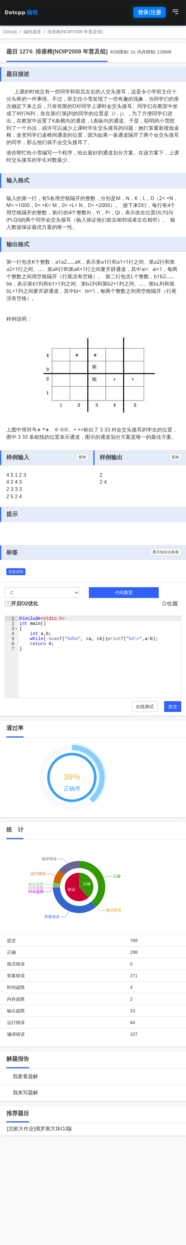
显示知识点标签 (165, 552)
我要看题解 (25, 1076)
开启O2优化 (24, 603)
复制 (82, 457)
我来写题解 (25, 1092)
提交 (172, 706)
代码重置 (124, 592)
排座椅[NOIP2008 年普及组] (75, 31)
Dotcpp (21, 12)
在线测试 (145, 706)
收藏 (169, 604)
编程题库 (32, 31)
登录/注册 (149, 12)
